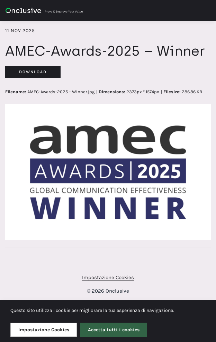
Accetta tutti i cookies (114, 330)
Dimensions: (112, 91)
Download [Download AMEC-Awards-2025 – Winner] (33, 71)
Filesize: (172, 91)
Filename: (15, 91)
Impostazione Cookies (108, 277)
